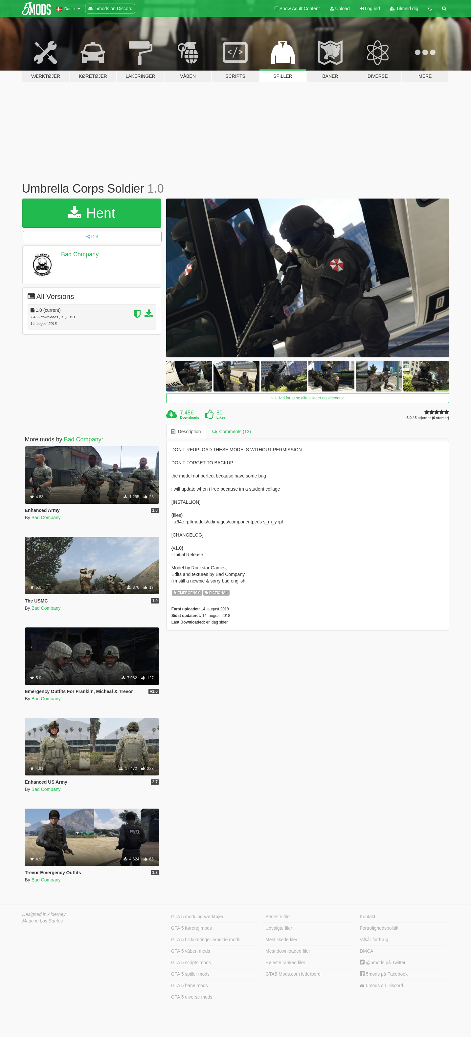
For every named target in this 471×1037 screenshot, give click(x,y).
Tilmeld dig (404, 8)
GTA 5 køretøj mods (191, 928)
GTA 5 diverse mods (192, 997)
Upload (340, 8)
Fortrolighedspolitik (379, 928)
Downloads (189, 417)
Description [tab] (186, 431)
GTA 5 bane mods (189, 985)
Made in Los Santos (42, 920)
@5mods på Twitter (382, 962)
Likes (221, 417)
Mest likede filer (281, 939)
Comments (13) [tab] (231, 431)
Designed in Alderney (44, 914)
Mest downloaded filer (287, 951)
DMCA (366, 951)
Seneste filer (278, 916)
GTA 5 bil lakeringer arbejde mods (205, 939)
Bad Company (80, 254)
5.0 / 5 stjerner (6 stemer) (428, 418)
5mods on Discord (381, 985)
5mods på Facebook (384, 974)
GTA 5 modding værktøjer (197, 916)
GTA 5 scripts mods (191, 962)
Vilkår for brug (374, 939)
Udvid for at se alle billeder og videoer (307, 398)
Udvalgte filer (278, 928)
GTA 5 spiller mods (190, 974)
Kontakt (367, 916)
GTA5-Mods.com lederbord (293, 974)
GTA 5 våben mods (190, 951)
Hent (91, 213)
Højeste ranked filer (285, 962)
